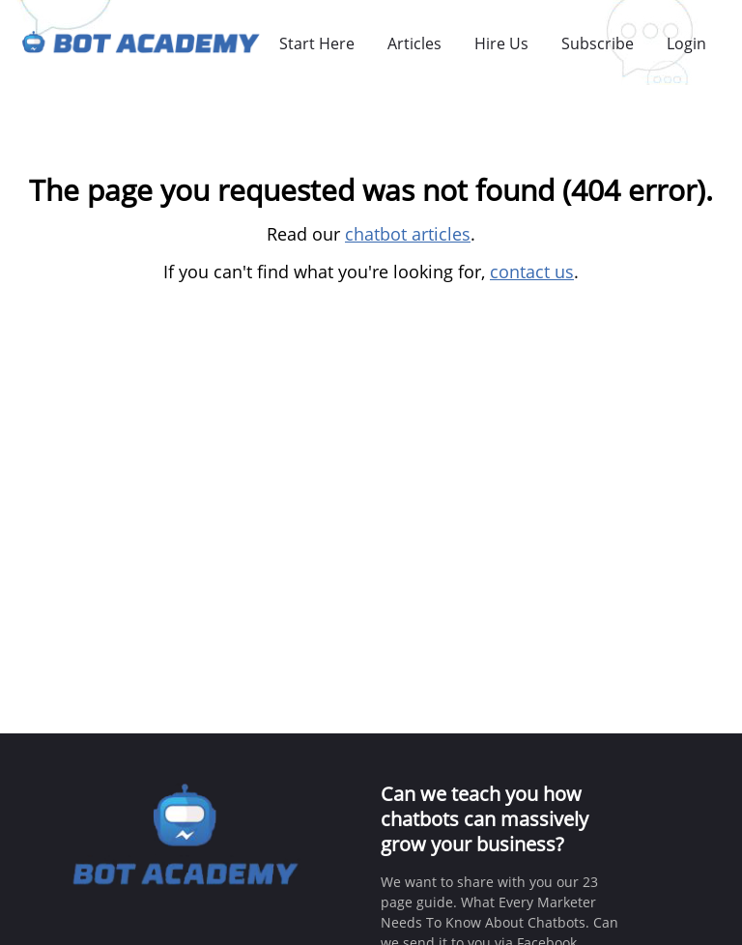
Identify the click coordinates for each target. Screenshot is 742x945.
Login (686, 43)
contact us (532, 271)
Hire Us (501, 43)
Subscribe (597, 43)
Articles (414, 43)
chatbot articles (408, 233)
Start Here (317, 43)
